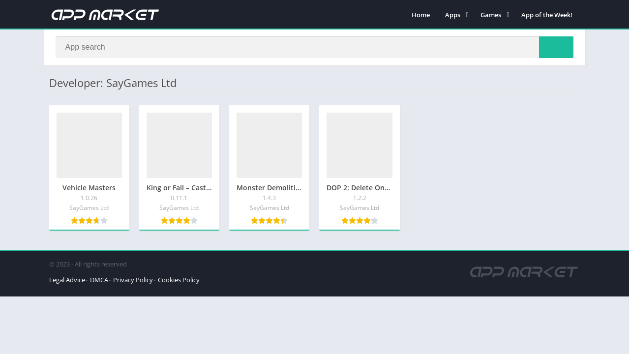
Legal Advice (67, 280)
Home (421, 14)
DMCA (99, 280)
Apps (452, 14)
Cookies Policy (179, 280)
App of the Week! (546, 14)
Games (490, 14)
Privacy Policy (133, 280)
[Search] (315, 48)
